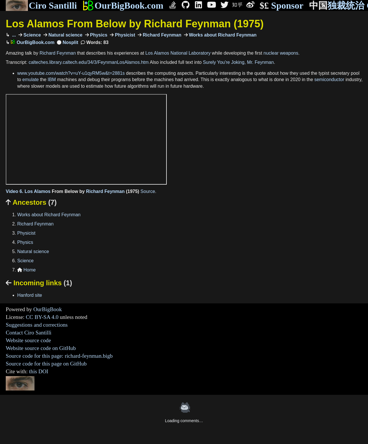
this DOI (38, 371)
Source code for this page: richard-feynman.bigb (59, 356)
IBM (52, 79)
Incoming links (39, 283)
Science (31, 34)
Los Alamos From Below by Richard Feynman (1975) (135, 24)
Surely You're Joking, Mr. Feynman (238, 62)
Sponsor (281, 5)
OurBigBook (47, 309)
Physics (98, 34)
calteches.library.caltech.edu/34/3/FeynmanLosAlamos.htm (88, 62)
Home (26, 269)
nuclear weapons (280, 53)
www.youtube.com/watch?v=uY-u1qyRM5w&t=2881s (71, 73)
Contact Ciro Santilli (28, 333)
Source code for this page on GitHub (46, 364)
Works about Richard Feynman (222, 34)
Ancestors (31, 202)
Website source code (28, 340)
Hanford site (29, 295)
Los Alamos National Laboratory (178, 53)
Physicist (124, 34)
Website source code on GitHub (41, 348)
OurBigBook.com (123, 5)
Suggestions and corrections (37, 325)
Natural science (65, 34)
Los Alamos (38, 191)
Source (148, 191)
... (13, 34)
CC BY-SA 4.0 (42, 317)
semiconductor (329, 79)
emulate (30, 79)
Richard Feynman (161, 34)
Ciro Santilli (41, 5)
